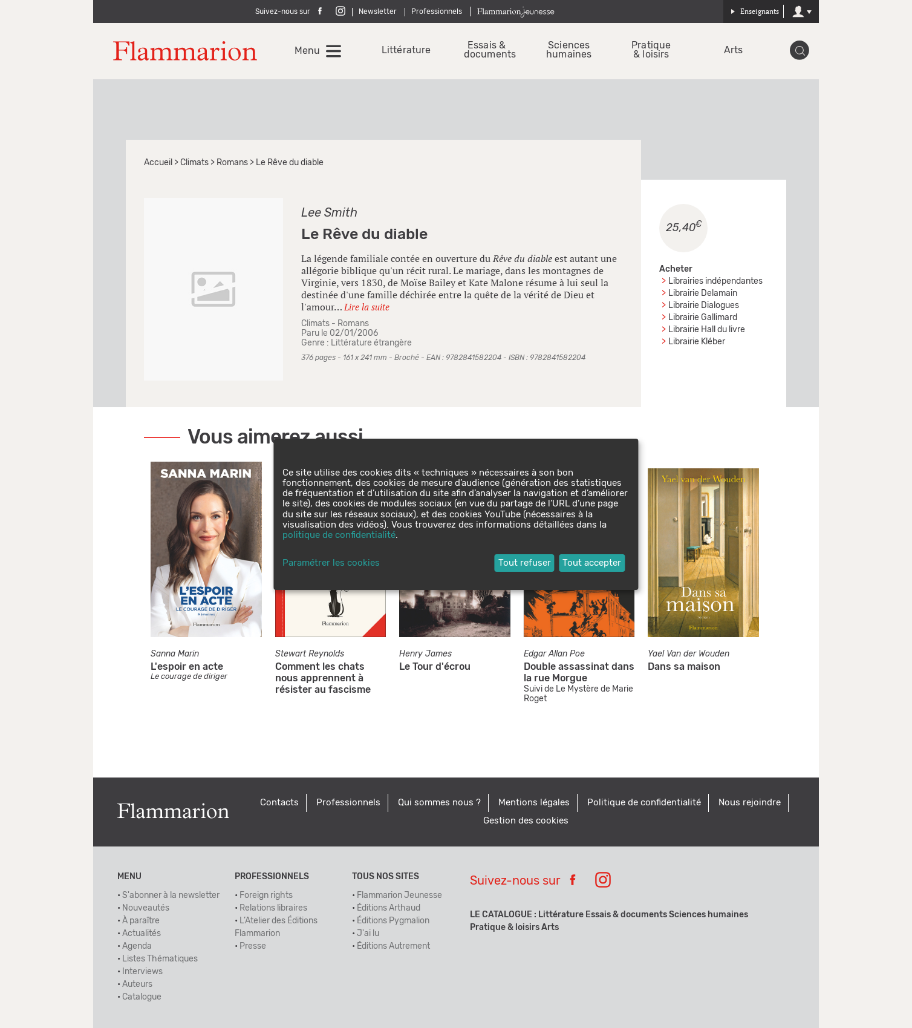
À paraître (141, 921)
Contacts (279, 802)
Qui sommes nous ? (439, 802)
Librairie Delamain (702, 293)
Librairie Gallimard (702, 317)
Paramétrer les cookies (331, 563)
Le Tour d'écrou (435, 667)
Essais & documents (486, 50)
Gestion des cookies (525, 820)
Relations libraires (273, 908)
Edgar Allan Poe (554, 654)
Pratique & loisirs (651, 50)
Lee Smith (329, 213)
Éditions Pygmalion (393, 921)
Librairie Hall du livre (706, 330)
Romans (232, 163)
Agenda (137, 946)
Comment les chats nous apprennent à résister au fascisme (323, 678)
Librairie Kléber (696, 342)
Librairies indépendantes (715, 281)
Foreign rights (266, 895)
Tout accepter (591, 563)
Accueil (158, 163)
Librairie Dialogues (703, 305)
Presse (252, 946)
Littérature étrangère (371, 343)
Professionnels (436, 11)
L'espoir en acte (187, 667)
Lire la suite (366, 307)
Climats (194, 163)
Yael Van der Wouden (688, 654)
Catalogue (141, 997)
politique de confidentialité (339, 535)
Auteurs (137, 984)
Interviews (142, 971)
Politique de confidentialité (644, 802)
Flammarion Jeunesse (399, 895)
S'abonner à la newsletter (171, 895)
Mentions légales (534, 802)
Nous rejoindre (749, 802)
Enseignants (755, 11)
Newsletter (378, 11)
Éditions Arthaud (388, 908)
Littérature (404, 50)
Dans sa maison (684, 667)
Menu (307, 51)
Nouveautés (145, 908)
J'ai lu (368, 933)
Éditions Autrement (393, 946)
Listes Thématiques (160, 959)
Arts (733, 50)
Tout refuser (524, 563)
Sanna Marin (175, 654)
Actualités (141, 933)
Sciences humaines (568, 50)
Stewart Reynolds (309, 654)
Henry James (425, 654)
